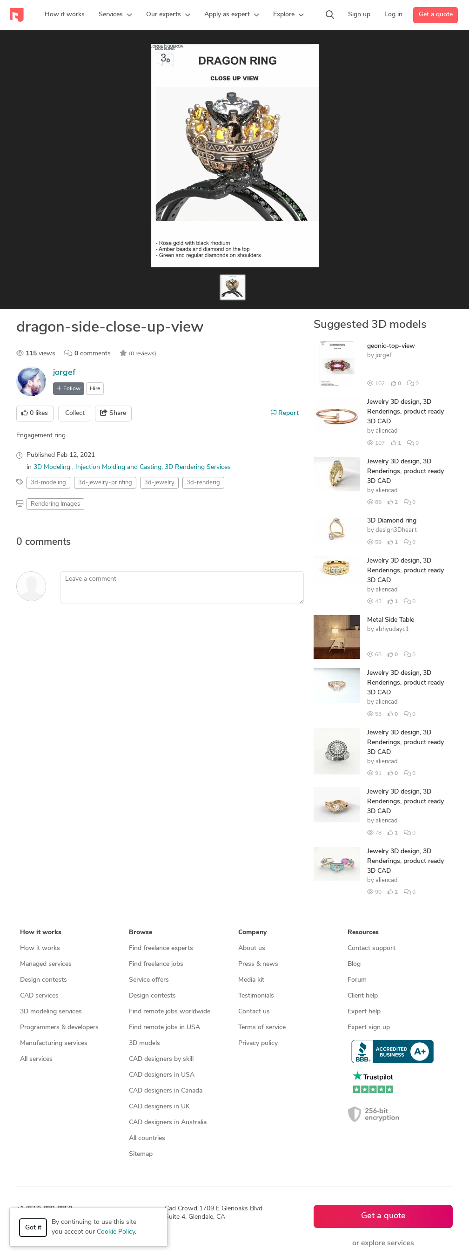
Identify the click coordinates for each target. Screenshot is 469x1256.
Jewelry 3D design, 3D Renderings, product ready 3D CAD (405, 412)
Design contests (43, 980)
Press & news (258, 964)
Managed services (46, 964)
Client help (363, 995)
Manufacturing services (53, 1043)
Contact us (254, 1011)
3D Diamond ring (391, 520)
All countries (147, 1138)
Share (113, 413)
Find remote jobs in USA (164, 1027)
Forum (357, 980)
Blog (354, 964)
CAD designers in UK (159, 1106)
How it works (40, 948)
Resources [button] (363, 932)
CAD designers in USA (161, 1075)
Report (285, 413)
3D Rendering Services (198, 467)
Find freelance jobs (156, 964)
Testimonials (256, 995)
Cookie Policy (116, 1232)
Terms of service (262, 1027)
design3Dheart (395, 530)
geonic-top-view (391, 346)
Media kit (251, 980)
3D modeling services (51, 1011)
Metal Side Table (390, 620)
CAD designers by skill (161, 1059)
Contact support (371, 948)
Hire (95, 389)
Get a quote (436, 14)
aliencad (386, 431)
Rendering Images (55, 504)
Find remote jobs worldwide (169, 1011)
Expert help (364, 1011)
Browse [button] (140, 932)
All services (36, 1059)
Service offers (149, 980)
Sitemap (141, 1154)
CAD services (39, 995)
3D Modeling (53, 467)
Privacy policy (258, 1043)
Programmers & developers (59, 1027)
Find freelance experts (161, 948)
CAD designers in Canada (165, 1090)
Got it (33, 1227)
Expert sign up (369, 1027)
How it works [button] (40, 932)
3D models (144, 1043)
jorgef (64, 372)
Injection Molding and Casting (118, 467)
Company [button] (252, 932)
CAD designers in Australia (168, 1122)
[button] (115, 15)
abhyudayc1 (392, 629)
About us (251, 948)
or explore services (383, 1243)
